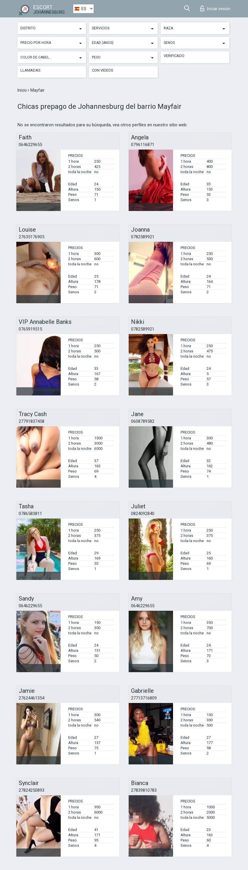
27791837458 (31, 421)
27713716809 (144, 698)
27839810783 (144, 790)
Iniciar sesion (215, 8)
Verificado (174, 56)
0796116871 (142, 144)
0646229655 (30, 144)
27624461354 (31, 698)
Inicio (23, 90)
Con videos (102, 70)
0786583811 (30, 513)
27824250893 (31, 790)
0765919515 (30, 329)
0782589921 (142, 236)
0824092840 (142, 513)
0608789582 (142, 421)
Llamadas (30, 70)
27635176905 (31, 236)
